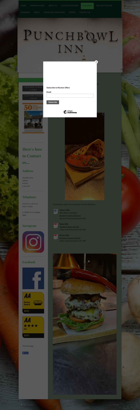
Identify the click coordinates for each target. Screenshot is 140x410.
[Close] (96, 62)
